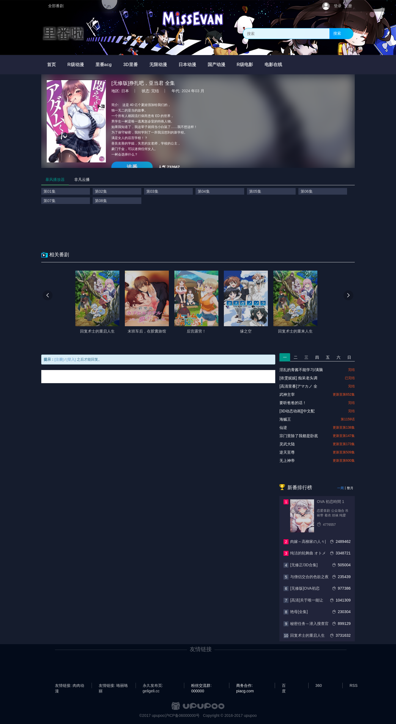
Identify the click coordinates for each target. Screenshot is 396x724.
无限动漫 (158, 64)
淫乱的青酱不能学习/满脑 (301, 370)
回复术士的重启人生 (307, 635)
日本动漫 (187, 64)
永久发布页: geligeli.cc (153, 685)
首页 (51, 64)
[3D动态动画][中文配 (297, 411)
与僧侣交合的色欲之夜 (309, 577)
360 (318, 685)
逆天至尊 (287, 452)
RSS (354, 685)
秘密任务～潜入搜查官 (309, 623)
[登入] (71, 359)
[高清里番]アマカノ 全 (298, 386)
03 (197, 91)
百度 (284, 685)
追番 (132, 167)
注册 (348, 6)
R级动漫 (75, 64)
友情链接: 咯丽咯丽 (113, 685)
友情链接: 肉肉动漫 (69, 685)
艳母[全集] (299, 611)
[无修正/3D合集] (304, 565)
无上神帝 (287, 460)
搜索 (337, 33)
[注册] (59, 359)
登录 (338, 6)
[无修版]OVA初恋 (304, 588)
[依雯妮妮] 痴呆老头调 (298, 378)
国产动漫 (216, 64)
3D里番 (130, 64)
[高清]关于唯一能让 (306, 600)
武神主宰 (287, 394)
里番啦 (63, 33)
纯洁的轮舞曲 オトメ (308, 553)
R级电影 (245, 64)
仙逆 (283, 427)
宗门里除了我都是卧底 (298, 436)
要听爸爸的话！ (292, 403)
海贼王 (285, 419)
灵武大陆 (287, 444)
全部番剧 (56, 6)
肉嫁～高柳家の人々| (308, 541)
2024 (186, 91)
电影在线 (273, 64)
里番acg (103, 64)
